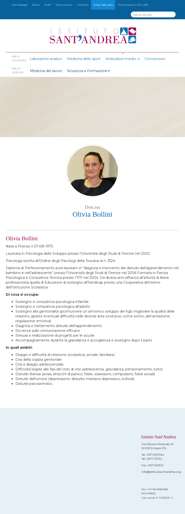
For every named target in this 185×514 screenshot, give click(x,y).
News (36, 5)
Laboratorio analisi (46, 59)
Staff (47, 5)
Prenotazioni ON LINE (133, 5)
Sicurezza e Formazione (88, 71)
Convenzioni (155, 59)
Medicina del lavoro (46, 71)
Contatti (83, 5)
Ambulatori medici (123, 59)
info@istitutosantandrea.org (161, 472)
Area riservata (103, 5)
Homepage (19, 5)
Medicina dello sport (84, 59)
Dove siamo (64, 5)
